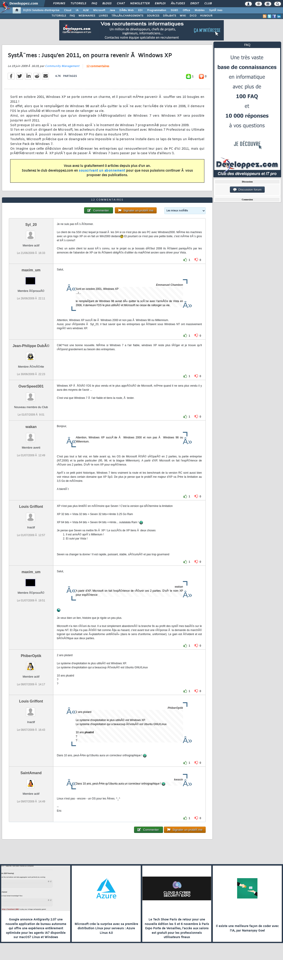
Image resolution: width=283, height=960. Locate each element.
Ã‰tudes (177, 3)
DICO (193, 15)
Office (186, 10)
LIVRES (103, 15)
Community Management (62, 66)
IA (77, 10)
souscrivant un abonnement (102, 171)
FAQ (94, 3)
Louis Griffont (31, 506)
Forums (59, 3)
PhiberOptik (31, 656)
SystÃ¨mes (215, 10)
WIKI (183, 15)
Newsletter (140, 3)
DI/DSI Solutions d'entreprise (41, 10)
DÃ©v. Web (126, 10)
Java (112, 10)
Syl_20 (31, 225)
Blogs (107, 3)
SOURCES (153, 15)
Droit (194, 3)
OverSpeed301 (31, 386)
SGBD (174, 10)
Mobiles (200, 10)
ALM (86, 10)
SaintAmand (31, 773)
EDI (140, 10)
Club (208, 3)
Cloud (67, 10)
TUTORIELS (59, 15)
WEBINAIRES (86, 15)
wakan (31, 427)
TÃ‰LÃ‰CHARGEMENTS (127, 15)
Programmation (156, 10)
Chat (120, 3)
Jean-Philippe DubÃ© (31, 346)
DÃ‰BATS (169, 15)
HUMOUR (206, 15)
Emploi (160, 3)
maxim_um (30, 270)
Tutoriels (78, 3)
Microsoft (99, 10)
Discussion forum (247, 190)
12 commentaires (97, 66)
